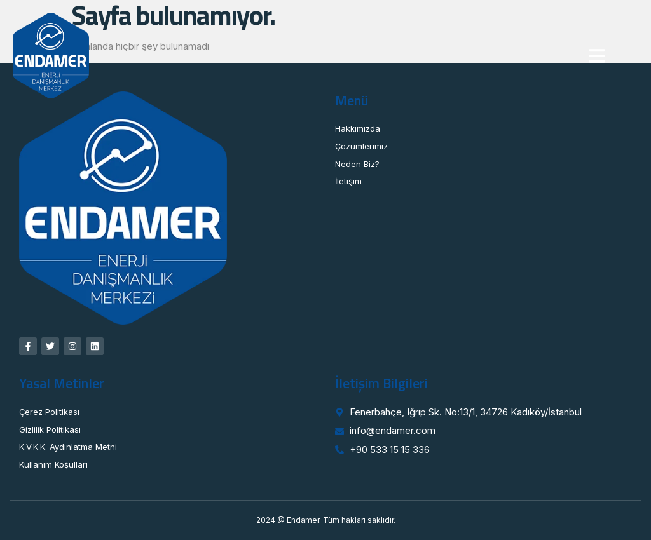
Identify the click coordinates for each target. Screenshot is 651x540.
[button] (597, 56)
